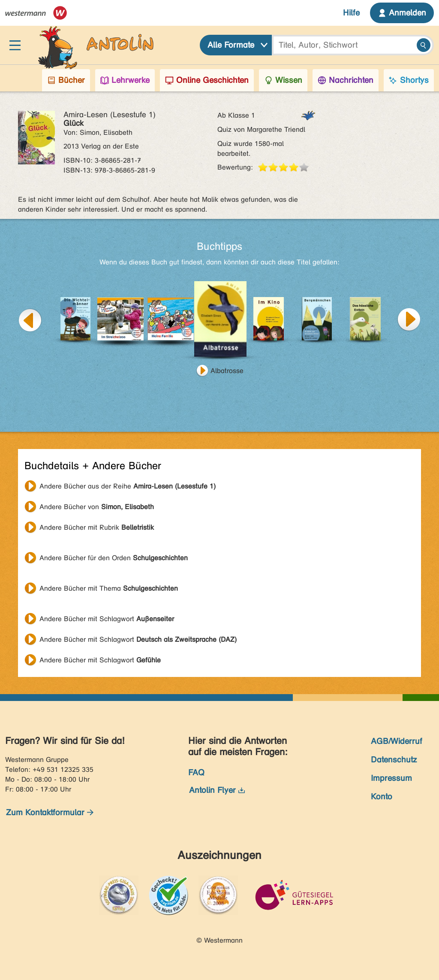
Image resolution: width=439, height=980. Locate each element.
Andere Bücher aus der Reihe (127, 486)
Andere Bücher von (96, 507)
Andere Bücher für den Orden (113, 558)
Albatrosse (227, 371)
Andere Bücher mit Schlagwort (106, 619)
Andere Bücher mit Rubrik (96, 527)
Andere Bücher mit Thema (108, 588)
